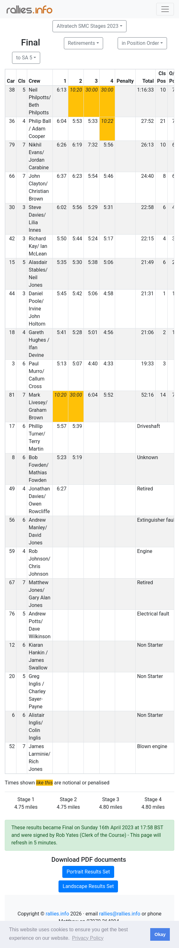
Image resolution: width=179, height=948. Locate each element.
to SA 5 (24, 58)
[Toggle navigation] (165, 9)
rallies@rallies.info (119, 914)
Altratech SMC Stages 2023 (87, 26)
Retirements (81, 43)
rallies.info (57, 914)
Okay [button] (159, 934)
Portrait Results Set (88, 872)
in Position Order (140, 43)
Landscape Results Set (88, 886)
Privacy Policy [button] (88, 938)
